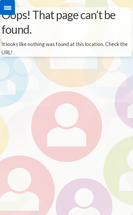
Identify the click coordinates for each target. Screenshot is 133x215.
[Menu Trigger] (7, 7)
